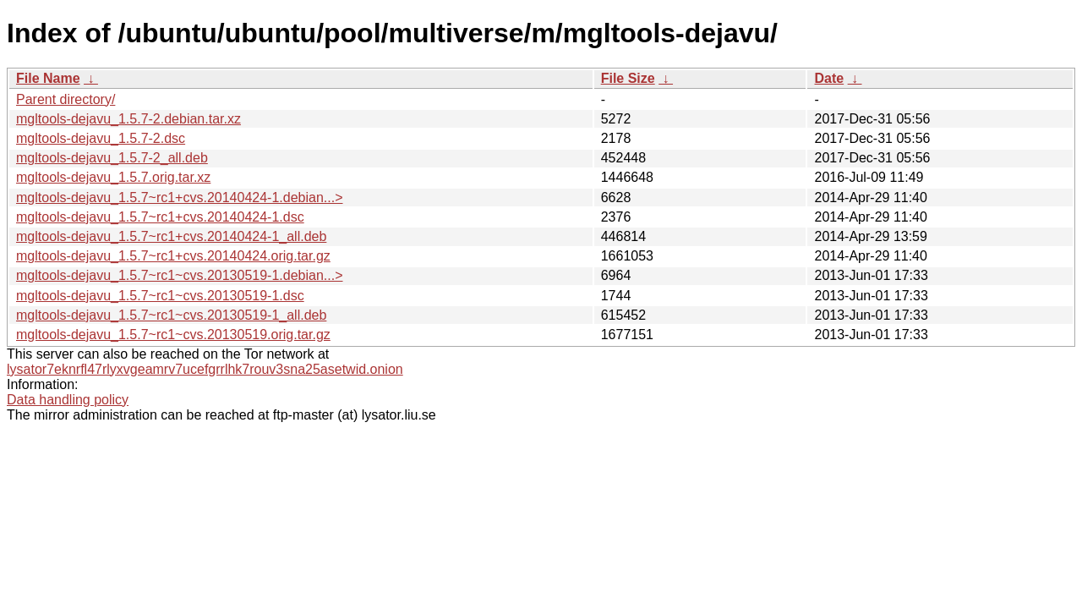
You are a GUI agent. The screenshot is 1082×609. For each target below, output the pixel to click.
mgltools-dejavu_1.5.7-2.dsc (100, 138)
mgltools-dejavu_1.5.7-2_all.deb (112, 158)
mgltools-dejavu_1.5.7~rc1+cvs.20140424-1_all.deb (171, 236)
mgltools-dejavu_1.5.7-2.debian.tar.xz (128, 119)
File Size (628, 78)
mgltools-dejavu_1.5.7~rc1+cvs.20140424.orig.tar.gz (173, 256)
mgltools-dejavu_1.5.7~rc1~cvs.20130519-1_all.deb (171, 315)
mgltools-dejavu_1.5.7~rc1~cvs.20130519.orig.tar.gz (173, 334)
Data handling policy (67, 399)
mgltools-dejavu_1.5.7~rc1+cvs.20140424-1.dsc (160, 217)
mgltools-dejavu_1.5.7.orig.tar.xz (113, 177)
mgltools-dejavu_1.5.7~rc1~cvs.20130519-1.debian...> (179, 275)
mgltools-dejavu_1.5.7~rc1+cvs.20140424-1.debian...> (179, 197)
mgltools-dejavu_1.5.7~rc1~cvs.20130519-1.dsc (160, 295)
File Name (48, 78)
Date (829, 78)
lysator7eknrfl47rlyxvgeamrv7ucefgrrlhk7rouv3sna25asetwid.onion (205, 369)
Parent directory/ (65, 99)
